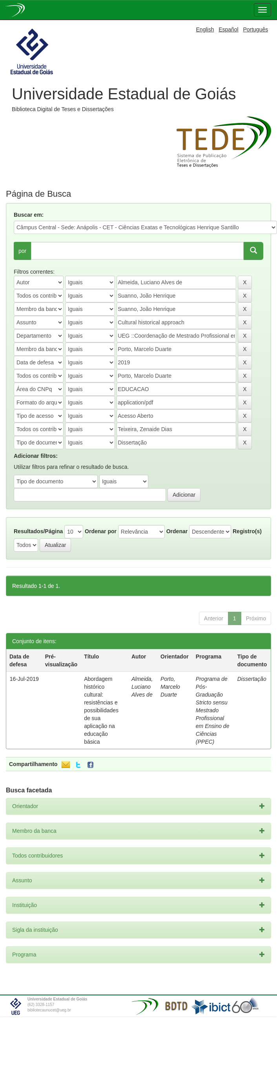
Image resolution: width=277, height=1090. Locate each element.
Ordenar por (101, 531)
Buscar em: (29, 215)
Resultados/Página (38, 531)
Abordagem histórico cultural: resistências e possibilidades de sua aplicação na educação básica (101, 710)
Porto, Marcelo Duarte (170, 687)
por (22, 251)
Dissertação (251, 679)
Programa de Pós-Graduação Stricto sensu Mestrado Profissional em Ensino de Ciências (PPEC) (213, 710)
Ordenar (177, 531)
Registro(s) (247, 531)
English (205, 29)
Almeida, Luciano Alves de (142, 687)
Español (229, 29)
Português (255, 29)
